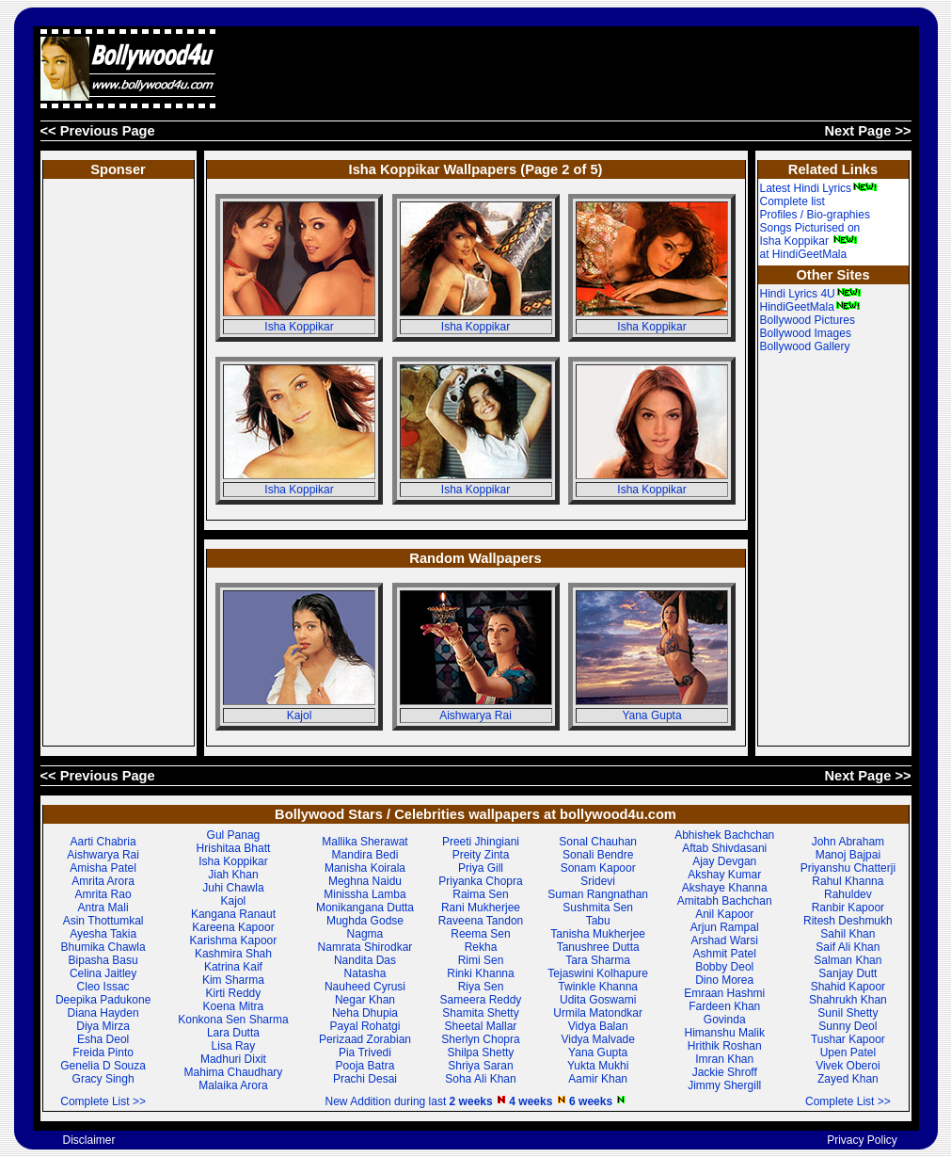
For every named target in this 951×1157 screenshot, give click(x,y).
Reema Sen (480, 933)
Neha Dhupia (365, 1013)
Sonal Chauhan (598, 841)
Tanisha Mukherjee (597, 933)
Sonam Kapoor (598, 868)
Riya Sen (481, 986)
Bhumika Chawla (103, 947)
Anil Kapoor (724, 914)
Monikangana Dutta (365, 907)
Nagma (365, 933)
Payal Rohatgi (365, 1026)
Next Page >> (867, 130)
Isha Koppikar (298, 326)
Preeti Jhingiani (480, 841)
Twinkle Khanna (598, 986)
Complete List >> (103, 1101)
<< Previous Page (97, 130)
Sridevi (597, 881)
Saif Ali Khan (848, 947)
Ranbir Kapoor (848, 907)
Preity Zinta (481, 854)
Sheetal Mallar (481, 1026)
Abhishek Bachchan (724, 835)
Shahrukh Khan (848, 999)
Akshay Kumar (724, 874)
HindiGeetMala (810, 306)
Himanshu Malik (725, 1032)
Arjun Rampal (724, 927)
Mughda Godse (365, 920)
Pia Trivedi (365, 1052)
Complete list (792, 201)
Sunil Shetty (847, 1013)
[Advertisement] (569, 68)
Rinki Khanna (480, 973)
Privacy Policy (862, 1140)
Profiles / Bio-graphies (815, 214)
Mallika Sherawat (364, 841)
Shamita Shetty (480, 1013)
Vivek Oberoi (848, 1065)
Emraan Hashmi (724, 993)
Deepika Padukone (103, 999)
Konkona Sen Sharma (233, 1019)
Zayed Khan (848, 1078)
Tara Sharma (597, 960)
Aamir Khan (597, 1078)
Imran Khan (724, 1059)
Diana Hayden (103, 1013)
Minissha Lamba (364, 894)
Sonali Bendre (598, 854)
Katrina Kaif (233, 966)
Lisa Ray (234, 1046)
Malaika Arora (232, 1085)
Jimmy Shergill (724, 1085)
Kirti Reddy (234, 993)
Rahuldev (848, 894)
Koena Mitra (233, 1006)
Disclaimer (88, 1140)
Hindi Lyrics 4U (811, 293)
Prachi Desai (365, 1078)
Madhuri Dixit (233, 1059)
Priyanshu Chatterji (848, 868)
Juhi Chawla (232, 887)
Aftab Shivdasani (724, 848)
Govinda (725, 1019)
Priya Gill (480, 868)
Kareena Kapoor (233, 927)
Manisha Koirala (365, 868)
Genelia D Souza (103, 1065)
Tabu (598, 920)
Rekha (481, 947)
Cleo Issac (103, 986)
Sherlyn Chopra (480, 1039)
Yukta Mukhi (597, 1065)
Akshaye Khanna (725, 887)
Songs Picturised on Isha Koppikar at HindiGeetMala (810, 241)
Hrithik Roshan (725, 1046)
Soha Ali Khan (480, 1078)
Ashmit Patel (724, 953)
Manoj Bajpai (848, 854)
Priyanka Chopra (480, 881)
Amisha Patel (103, 868)
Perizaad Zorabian (365, 1039)
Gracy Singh (103, 1078)
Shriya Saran (480, 1065)
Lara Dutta (233, 1032)
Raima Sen (480, 894)
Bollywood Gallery (805, 346)
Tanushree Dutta (598, 947)
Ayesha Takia (103, 933)
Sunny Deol (847, 1026)
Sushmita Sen (598, 907)
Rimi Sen (481, 960)
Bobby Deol (724, 966)
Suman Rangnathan (597, 894)
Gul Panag (234, 835)
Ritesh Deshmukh (848, 920)
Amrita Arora (103, 881)
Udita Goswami (598, 999)
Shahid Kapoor (848, 986)
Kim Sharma (233, 980)
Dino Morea (724, 980)
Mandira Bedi (365, 854)
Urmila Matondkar (597, 1013)
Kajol (299, 715)
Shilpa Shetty (481, 1052)
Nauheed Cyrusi (365, 986)
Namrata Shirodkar (365, 947)
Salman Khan (847, 960)
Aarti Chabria (103, 841)
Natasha (365, 973)
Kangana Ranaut (233, 914)
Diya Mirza (103, 1026)
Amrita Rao (103, 894)
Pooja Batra (365, 1065)
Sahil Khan (847, 933)
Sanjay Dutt (847, 973)
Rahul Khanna (847, 881)
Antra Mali (103, 907)
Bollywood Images (805, 333)
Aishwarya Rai (475, 715)
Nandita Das (365, 960)
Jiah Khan (233, 874)
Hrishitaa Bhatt (234, 848)
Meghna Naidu (365, 881)
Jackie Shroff (724, 1072)
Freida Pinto (103, 1052)
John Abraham (848, 841)
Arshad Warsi (724, 940)
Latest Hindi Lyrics (819, 188)
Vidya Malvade (598, 1039)
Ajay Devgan (724, 861)
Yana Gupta (651, 715)
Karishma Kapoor (233, 940)
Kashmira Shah (233, 953)
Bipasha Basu (103, 960)
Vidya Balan (598, 1026)
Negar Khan (365, 999)
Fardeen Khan (724, 1006)
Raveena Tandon (481, 920)
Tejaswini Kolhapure (597, 973)
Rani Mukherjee (480, 907)
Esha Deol (103, 1039)
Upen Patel (848, 1052)
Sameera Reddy (481, 999)
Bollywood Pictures (807, 320)
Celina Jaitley (103, 973)
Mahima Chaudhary (233, 1072)
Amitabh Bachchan (724, 901)
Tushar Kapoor (848, 1039)
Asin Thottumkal (103, 920)
